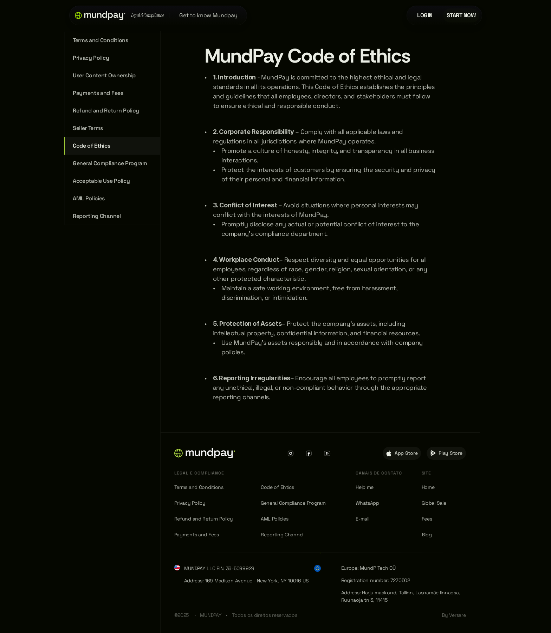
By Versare (454, 615)
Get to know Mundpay (208, 15)
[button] (100, 15)
